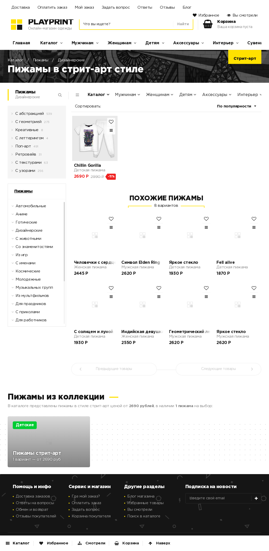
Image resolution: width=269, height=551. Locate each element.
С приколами (24, 313)
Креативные (25, 131)
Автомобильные (27, 207)
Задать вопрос (116, 7)
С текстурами (26, 164)
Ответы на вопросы (35, 503)
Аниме (18, 216)
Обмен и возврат (32, 509)
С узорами (23, 172)
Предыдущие (114, 368)
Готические (23, 224)
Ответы (144, 7)
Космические (24, 273)
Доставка (20, 7)
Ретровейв (23, 156)
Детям (152, 43)
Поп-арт (21, 148)
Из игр (18, 256)
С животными (25, 240)
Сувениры (258, 43)
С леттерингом (27, 139)
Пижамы (40, 60)
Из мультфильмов (29, 297)
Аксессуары (186, 43)
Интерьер (223, 43)
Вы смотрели (245, 15)
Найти (183, 24)
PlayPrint (50, 22)
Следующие (218, 368)
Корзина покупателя (91, 516)
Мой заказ (84, 7)
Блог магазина (141, 496)
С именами (22, 264)
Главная (21, 43)
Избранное (208, 15)
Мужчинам (83, 43)
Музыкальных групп (31, 289)
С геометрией (26, 123)
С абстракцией (27, 115)
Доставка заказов (33, 496)
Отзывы (167, 7)
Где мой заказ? (86, 496)
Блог (187, 7)
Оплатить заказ (52, 7)
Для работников (27, 322)
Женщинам (120, 43)
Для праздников (27, 305)
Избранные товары (145, 503)
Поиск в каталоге (143, 516)
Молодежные (25, 281)
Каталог (49, 43)
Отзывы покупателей (36, 516)
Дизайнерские (71, 60)
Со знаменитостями (31, 248)
